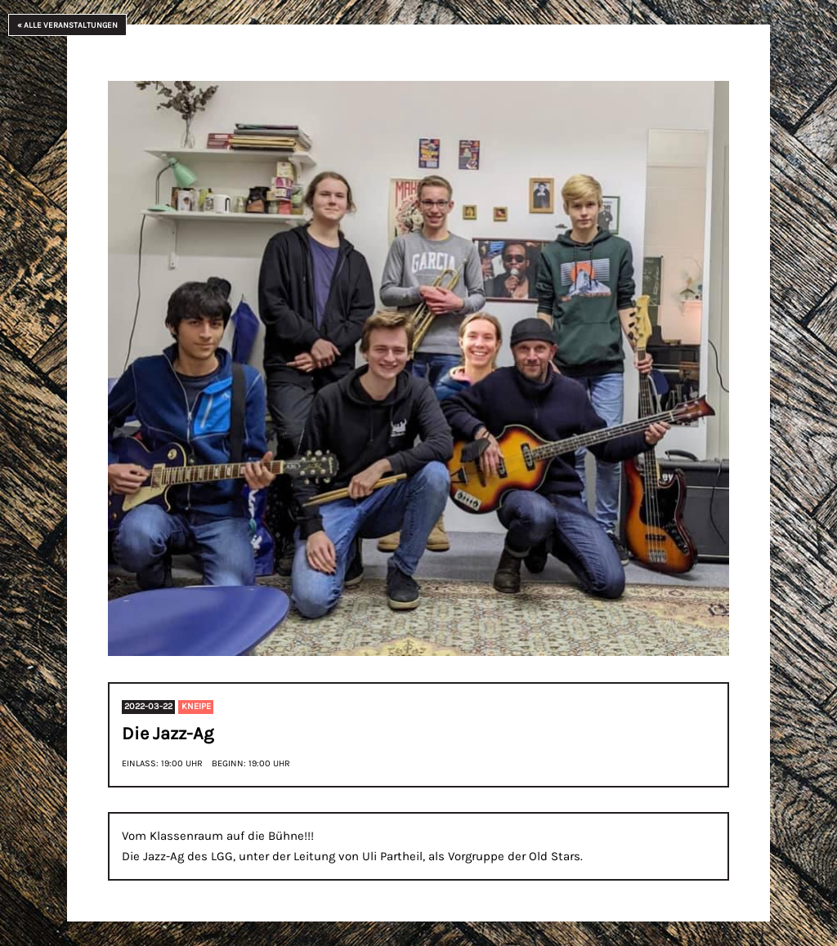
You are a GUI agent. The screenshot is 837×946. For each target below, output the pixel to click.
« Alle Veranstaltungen (67, 25)
